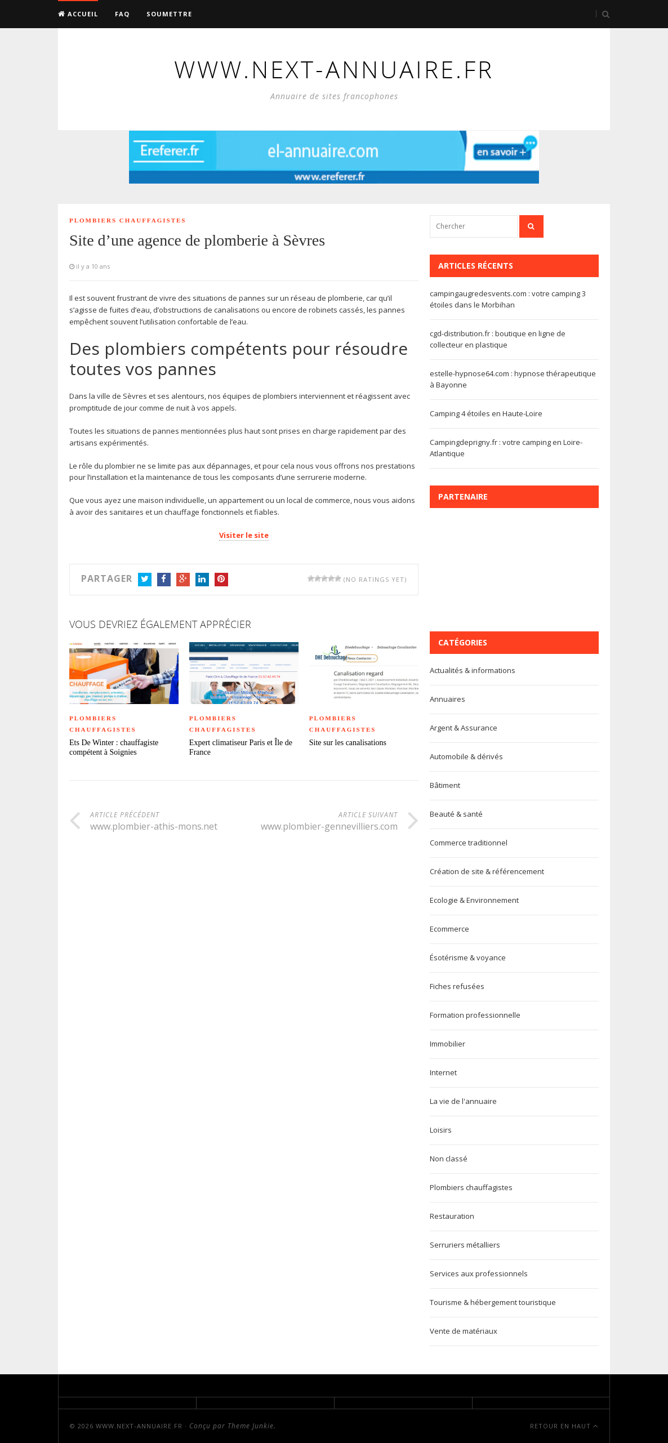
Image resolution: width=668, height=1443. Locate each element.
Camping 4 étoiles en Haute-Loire (486, 413)
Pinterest (221, 580)
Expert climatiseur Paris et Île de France (240, 747)
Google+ (183, 580)
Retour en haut (564, 1426)
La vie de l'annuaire (463, 1101)
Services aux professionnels (479, 1273)
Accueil (78, 14)
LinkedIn (202, 580)
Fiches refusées (457, 986)
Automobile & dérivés (466, 756)
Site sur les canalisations (347, 742)
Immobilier (447, 1044)
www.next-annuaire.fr (139, 1426)
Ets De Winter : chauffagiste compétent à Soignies (113, 747)
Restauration (452, 1216)
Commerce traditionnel (468, 843)
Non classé (448, 1158)
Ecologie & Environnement (474, 900)
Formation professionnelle (475, 1015)
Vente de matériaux (463, 1331)
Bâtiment (445, 785)
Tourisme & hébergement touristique (493, 1302)
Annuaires (447, 699)
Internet (443, 1072)
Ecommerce (449, 929)
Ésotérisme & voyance (468, 957)
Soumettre (169, 14)
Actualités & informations (472, 670)
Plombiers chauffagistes (127, 220)
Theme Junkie (251, 1426)
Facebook (164, 580)
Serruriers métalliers (465, 1245)
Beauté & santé (456, 814)
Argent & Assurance (463, 728)
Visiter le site (244, 535)
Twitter (145, 580)
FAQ (122, 14)
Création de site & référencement (487, 871)
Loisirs (441, 1130)
